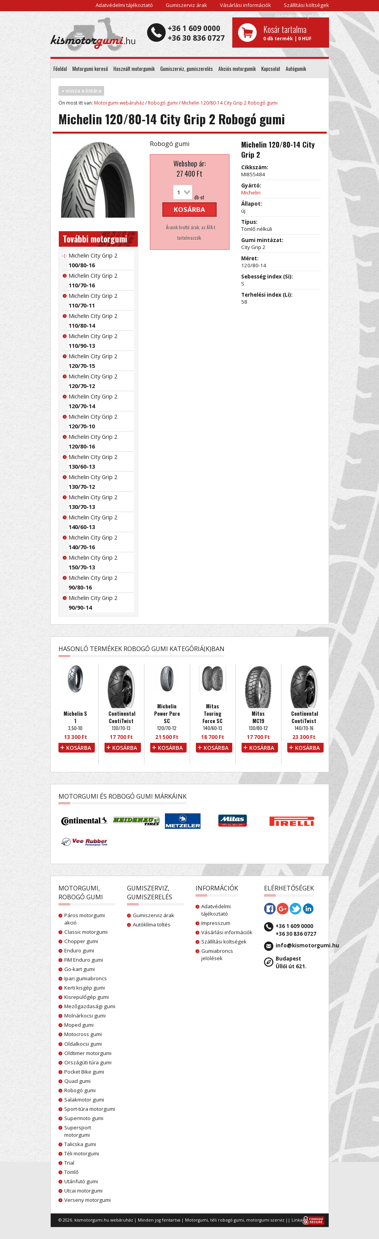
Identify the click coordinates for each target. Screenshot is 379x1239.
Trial (69, 1162)
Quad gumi (77, 1080)
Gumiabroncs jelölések (302, 15)
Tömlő (71, 1172)
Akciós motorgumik (237, 68)
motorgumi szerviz (265, 1220)
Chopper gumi (81, 941)
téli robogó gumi (227, 1220)
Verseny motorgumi (87, 1199)
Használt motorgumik (134, 68)
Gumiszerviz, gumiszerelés (186, 68)
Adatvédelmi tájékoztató (124, 5)
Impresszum (215, 922)
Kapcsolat (270, 68)
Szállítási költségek (306, 5)
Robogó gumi (163, 103)
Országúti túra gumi (87, 1062)
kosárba (189, 209)
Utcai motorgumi (83, 1190)
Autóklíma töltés (151, 924)
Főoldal (60, 68)
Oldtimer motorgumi (87, 1053)
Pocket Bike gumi (84, 1071)
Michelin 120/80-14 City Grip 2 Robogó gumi (230, 103)
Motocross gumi (83, 1034)
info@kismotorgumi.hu (307, 945)
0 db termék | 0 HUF (293, 32)
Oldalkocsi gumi (83, 1043)
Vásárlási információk (245, 5)
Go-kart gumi (79, 969)
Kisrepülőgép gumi (86, 996)
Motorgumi (196, 1220)
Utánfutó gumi (81, 1181)
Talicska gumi (80, 1144)
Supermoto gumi (83, 1118)
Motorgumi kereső (90, 68)
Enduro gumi (79, 950)
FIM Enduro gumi (83, 959)
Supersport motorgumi (77, 1131)
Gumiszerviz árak (186, 5)
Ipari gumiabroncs (85, 978)
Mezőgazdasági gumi (89, 1006)
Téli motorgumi (81, 1153)
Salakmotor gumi (84, 1099)
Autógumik (296, 68)
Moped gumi (79, 1024)
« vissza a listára (81, 90)
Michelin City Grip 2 (93, 260)
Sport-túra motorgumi (89, 1108)
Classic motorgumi (86, 931)
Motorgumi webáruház (119, 103)
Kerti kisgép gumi (84, 987)
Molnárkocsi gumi (85, 1015)
